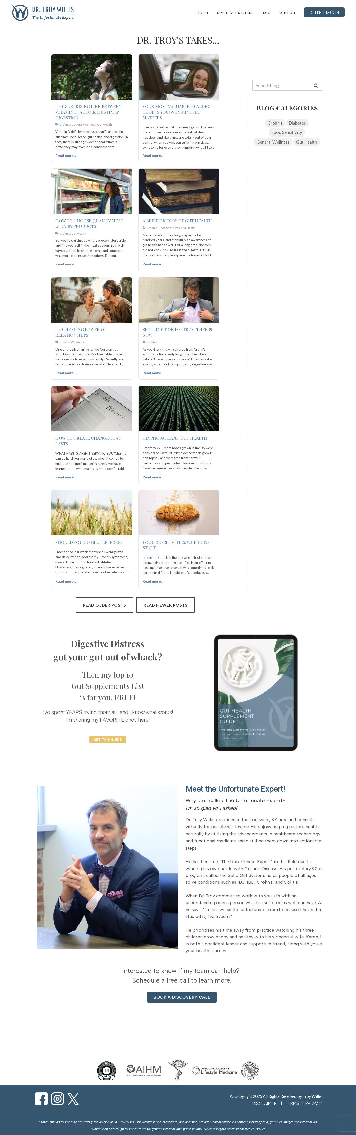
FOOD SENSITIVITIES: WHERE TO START (176, 544)
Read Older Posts (104, 605)
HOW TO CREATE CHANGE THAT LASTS (88, 440)
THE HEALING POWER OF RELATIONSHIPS (81, 332)
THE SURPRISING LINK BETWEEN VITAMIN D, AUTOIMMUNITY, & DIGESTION (88, 112)
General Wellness (273, 142)
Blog (265, 12)
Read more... (65, 155)
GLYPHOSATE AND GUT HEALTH (175, 438)
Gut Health (306, 142)
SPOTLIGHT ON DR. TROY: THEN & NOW (178, 332)
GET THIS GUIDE (108, 739)
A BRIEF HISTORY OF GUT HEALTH (177, 220)
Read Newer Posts (166, 605)
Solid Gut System (234, 12)
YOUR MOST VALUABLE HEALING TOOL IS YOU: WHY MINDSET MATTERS (176, 112)
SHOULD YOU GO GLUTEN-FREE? (88, 542)
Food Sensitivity (287, 132)
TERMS (292, 1103)
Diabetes (297, 123)
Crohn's (275, 123)
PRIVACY (313, 1103)
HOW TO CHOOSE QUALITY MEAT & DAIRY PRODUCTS (89, 223)
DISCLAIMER (264, 1103)
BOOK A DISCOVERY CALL (181, 997)
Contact (287, 12)
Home (203, 12)
